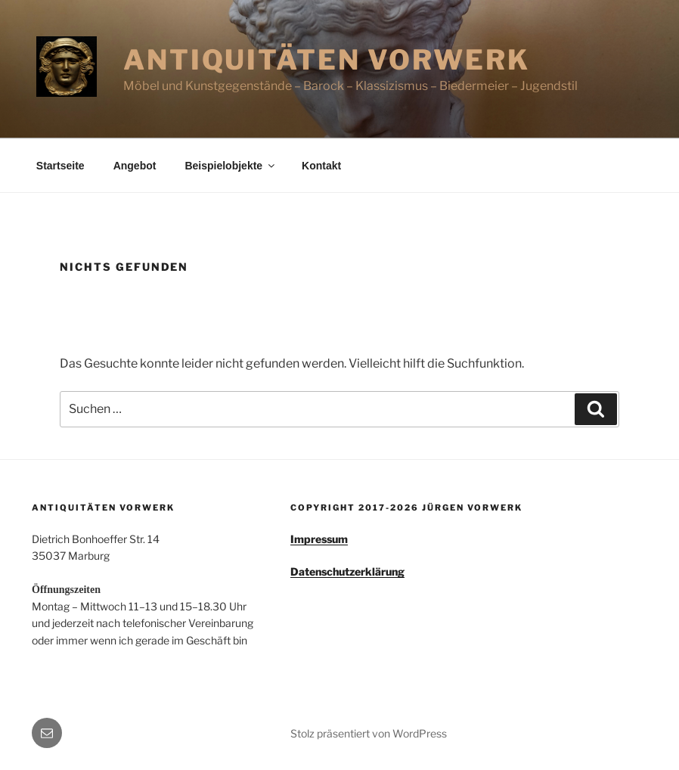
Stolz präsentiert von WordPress (368, 733)
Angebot (135, 166)
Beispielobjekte (230, 166)
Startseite (60, 166)
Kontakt (321, 166)
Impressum (319, 538)
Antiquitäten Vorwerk (326, 59)
